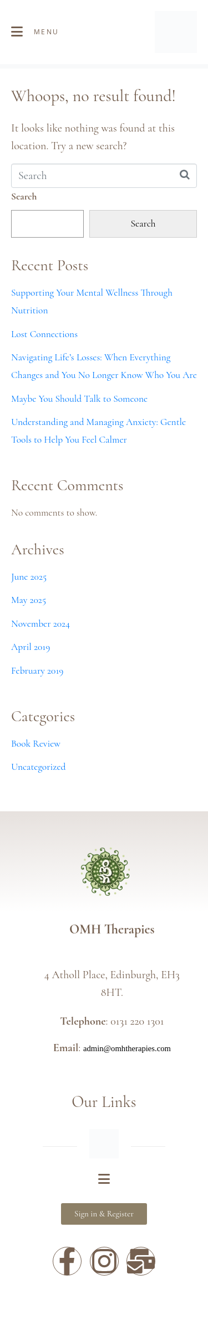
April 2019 (30, 647)
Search (24, 196)
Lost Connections (44, 334)
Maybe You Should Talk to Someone (79, 399)
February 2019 (37, 670)
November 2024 (40, 623)
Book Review (35, 743)
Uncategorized (38, 767)
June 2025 (29, 577)
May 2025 (28, 600)
